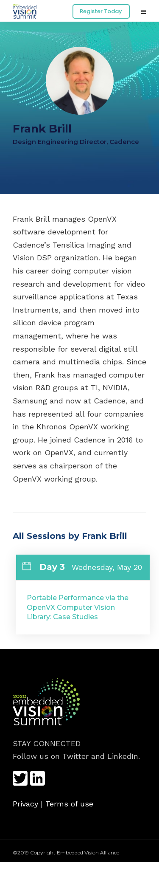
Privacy (25, 803)
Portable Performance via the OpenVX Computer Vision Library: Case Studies (77, 607)
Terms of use (69, 803)
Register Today (101, 11)
